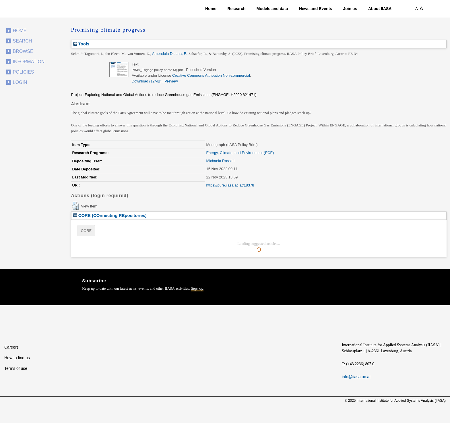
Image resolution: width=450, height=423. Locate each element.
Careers (11, 347)
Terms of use (15, 368)
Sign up (197, 288)
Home (210, 8)
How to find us (17, 357)
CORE (86, 230)
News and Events (315, 8)
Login (20, 82)
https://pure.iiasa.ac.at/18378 (230, 185)
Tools (81, 43)
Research (236, 8)
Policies (23, 72)
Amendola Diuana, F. (169, 53)
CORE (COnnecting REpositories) (110, 215)
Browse (23, 51)
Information (29, 61)
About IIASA (380, 8)
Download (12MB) (147, 81)
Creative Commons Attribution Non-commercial (211, 75)
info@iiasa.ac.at (356, 376)
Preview (171, 81)
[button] (75, 206)
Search (22, 41)
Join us (350, 8)
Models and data (272, 8)
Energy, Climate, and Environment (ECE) (240, 153)
